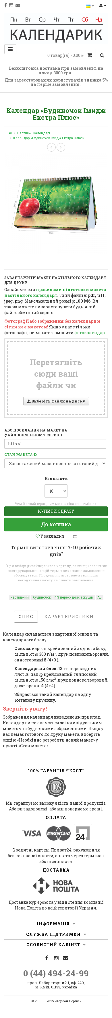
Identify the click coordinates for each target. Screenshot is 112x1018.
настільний (20, 597)
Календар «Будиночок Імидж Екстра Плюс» (48, 138)
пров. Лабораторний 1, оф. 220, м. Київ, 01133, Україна (56, 985)
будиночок (42, 597)
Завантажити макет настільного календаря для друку (55, 280)
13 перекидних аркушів (74, 597)
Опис (26, 616)
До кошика (56, 524)
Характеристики (69, 616)
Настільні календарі (33, 133)
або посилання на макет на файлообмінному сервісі (35, 432)
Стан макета (20, 454)
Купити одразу (56, 511)
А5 (99, 597)
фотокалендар (89, 332)
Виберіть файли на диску (56, 401)
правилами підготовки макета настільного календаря (55, 292)
